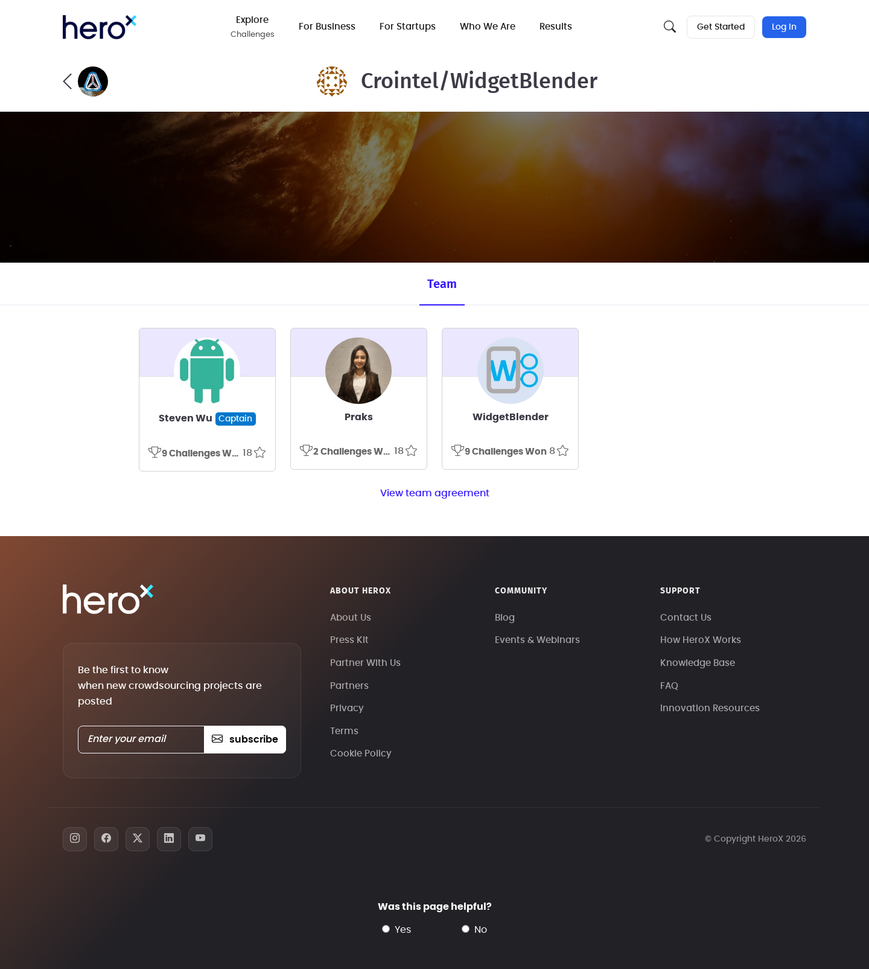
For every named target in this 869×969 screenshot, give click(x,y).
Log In (784, 27)
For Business (327, 26)
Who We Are (487, 26)
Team (442, 284)
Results (556, 26)
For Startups (408, 26)
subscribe (245, 739)
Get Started (721, 27)
